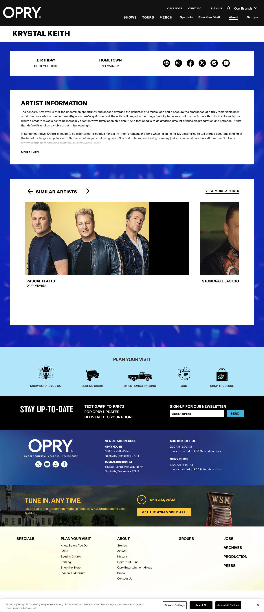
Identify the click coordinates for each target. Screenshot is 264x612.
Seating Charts (71, 500)
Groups (252, 18)
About (233, 18)
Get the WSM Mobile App (163, 456)
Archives (233, 491)
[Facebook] (64, 409)
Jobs (229, 482)
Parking (66, 506)
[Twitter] (38, 409)
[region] (132, 605)
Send (235, 358)
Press (121, 517)
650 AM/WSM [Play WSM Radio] (155, 443)
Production (235, 500)
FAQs (64, 495)
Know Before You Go (74, 489)
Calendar (174, 9)
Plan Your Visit (209, 18)
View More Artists (222, 194)
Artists (122, 495)
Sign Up (216, 9)
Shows (129, 18)
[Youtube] (47, 409)
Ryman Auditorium (73, 517)
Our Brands (245, 9)
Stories (122, 489)
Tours (148, 18)
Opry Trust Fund (128, 506)
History (122, 500)
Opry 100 (194, 9)
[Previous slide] (30, 194)
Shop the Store (71, 511)
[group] (57, 233)
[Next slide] (86, 194)
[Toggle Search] (228, 10)
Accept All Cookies (228, 605)
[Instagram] (55, 409)
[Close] (258, 605)
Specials (185, 18)
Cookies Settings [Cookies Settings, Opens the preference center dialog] (175, 605)
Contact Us (124, 522)
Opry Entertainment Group (134, 511)
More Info (30, 155)
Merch (165, 18)
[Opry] (23, 13)
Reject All (201, 605)
